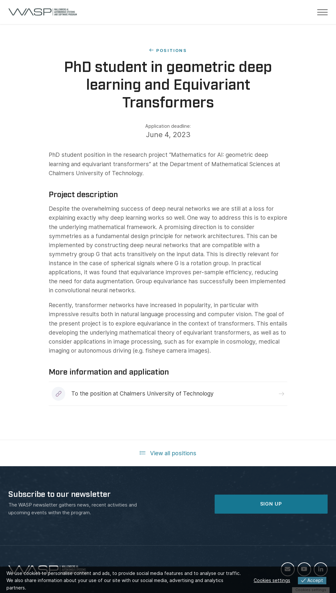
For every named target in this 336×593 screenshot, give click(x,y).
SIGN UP (271, 504)
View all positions (168, 453)
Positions (171, 50)
